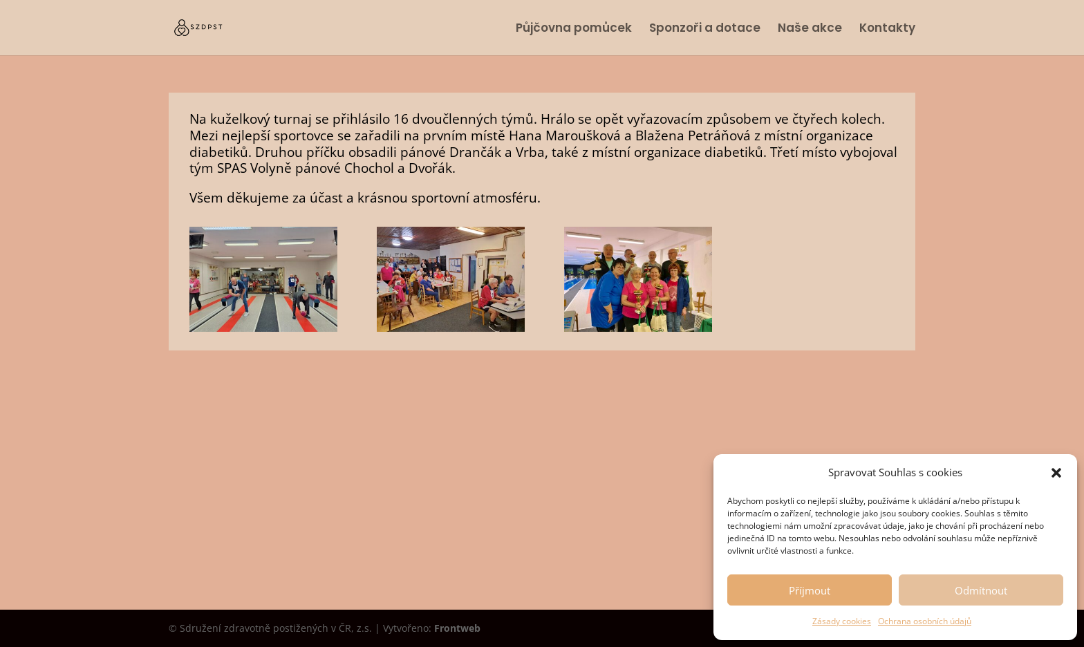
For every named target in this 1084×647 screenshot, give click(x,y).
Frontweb (457, 628)
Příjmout (809, 590)
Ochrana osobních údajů (924, 621)
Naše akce (810, 29)
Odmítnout (981, 590)
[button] (1056, 473)
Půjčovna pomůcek (574, 29)
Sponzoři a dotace (704, 29)
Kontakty (887, 29)
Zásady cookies (841, 621)
